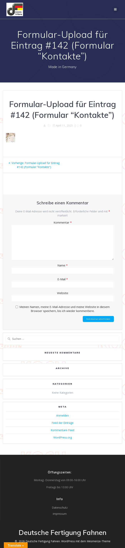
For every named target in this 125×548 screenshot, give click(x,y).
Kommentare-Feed (62, 430)
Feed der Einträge (63, 423)
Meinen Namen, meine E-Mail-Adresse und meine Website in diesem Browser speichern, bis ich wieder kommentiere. (64, 309)
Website (62, 293)
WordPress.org (62, 437)
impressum (60, 514)
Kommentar (63, 222)
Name (62, 265)
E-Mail (62, 279)
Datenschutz (60, 507)
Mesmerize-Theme (98, 541)
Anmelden (62, 415)
